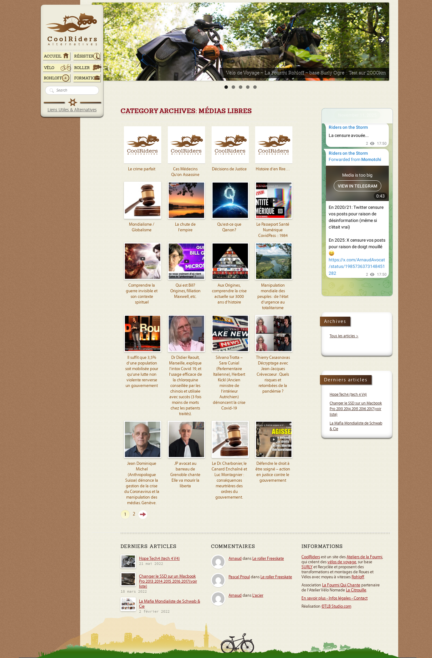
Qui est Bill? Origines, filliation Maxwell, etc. (185, 291)
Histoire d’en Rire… (273, 169)
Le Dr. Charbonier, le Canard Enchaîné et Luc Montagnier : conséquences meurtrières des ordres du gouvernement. (229, 480)
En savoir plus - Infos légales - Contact (334, 598)
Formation (86, 78)
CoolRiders (310, 557)
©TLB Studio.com (336, 606)
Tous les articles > (344, 336)
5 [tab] (255, 87)
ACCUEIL (53, 56)
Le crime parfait (141, 169)
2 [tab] (233, 87)
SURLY (306, 567)
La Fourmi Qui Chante (341, 585)
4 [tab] (247, 87)
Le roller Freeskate (268, 558)
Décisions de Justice (229, 169)
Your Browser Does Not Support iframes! (357, 202)
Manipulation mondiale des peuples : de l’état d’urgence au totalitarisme (272, 296)
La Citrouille (356, 590)
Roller (82, 67)
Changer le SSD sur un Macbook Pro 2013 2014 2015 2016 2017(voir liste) (356, 409)
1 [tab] (226, 87)
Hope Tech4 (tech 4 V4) (348, 395)
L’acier (257, 595)
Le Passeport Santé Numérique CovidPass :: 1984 (272, 230)
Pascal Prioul (239, 577)
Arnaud (235, 558)
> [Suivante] (381, 40)
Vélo (49, 67)
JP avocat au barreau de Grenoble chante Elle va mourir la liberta (185, 474)
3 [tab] (240, 87)
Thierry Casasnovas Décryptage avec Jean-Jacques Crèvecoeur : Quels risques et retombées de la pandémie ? (273, 374)
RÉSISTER (84, 56)
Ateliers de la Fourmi (364, 557)
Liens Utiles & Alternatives (72, 110)
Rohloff (53, 78)
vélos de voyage (341, 562)
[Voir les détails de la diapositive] (240, 42)
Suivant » (142, 514)
